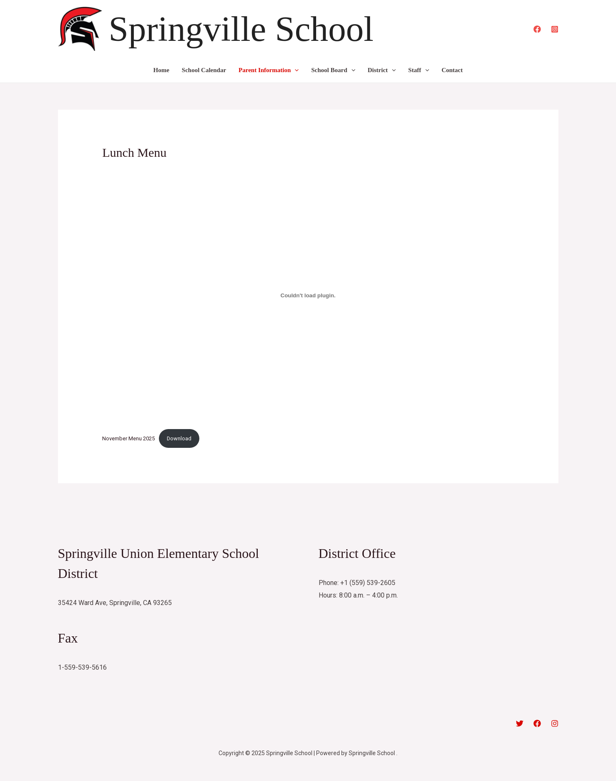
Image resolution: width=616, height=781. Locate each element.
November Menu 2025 (128, 438)
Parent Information (269, 70)
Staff (418, 70)
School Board (333, 70)
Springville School (241, 28)
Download (179, 438)
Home (161, 70)
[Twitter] (519, 723)
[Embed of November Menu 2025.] (308, 295)
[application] (295, 70)
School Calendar (204, 70)
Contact (452, 70)
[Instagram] (554, 29)
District (382, 70)
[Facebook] (537, 29)
